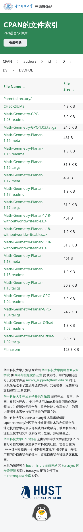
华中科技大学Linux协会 (20, 439)
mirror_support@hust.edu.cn (47, 380)
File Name (12, 86)
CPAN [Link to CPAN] (7, 61)
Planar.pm (12, 349)
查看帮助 (15, 43)
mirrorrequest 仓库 (17, 476)
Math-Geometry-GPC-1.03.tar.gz (30, 127)
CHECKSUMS (14, 106)
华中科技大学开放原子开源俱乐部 (27, 396)
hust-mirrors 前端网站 (42, 465)
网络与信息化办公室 (28, 375)
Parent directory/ (18, 98)
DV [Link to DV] (5, 70)
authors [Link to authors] (29, 61)
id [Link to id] (49, 61)
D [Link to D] (63, 61)
